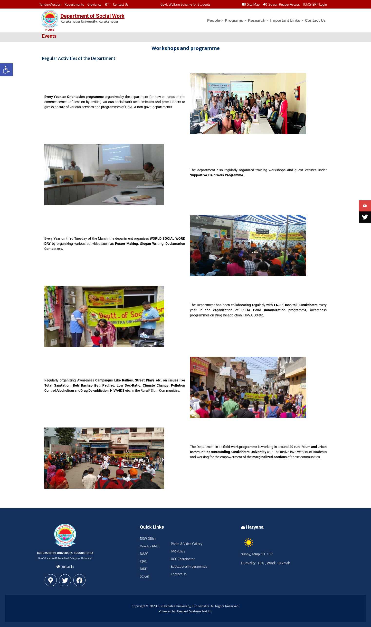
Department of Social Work (92, 16)
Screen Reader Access (281, 4)
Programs (234, 20)
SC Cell (144, 576)
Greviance (94, 4)
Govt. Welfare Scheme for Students (186, 4)
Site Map (251, 4)
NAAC (144, 553)
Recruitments (74, 4)
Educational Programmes (189, 566)
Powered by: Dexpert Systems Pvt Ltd (185, 611)
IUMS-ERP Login (315, 4)
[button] (6, 69)
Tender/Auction (50, 4)
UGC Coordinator (182, 558)
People (213, 20)
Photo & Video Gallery (186, 543)
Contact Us (121, 4)
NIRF (143, 568)
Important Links (285, 20)
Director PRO (149, 546)
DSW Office (148, 538)
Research (256, 20)
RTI (107, 4)
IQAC (143, 561)
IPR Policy (178, 551)
